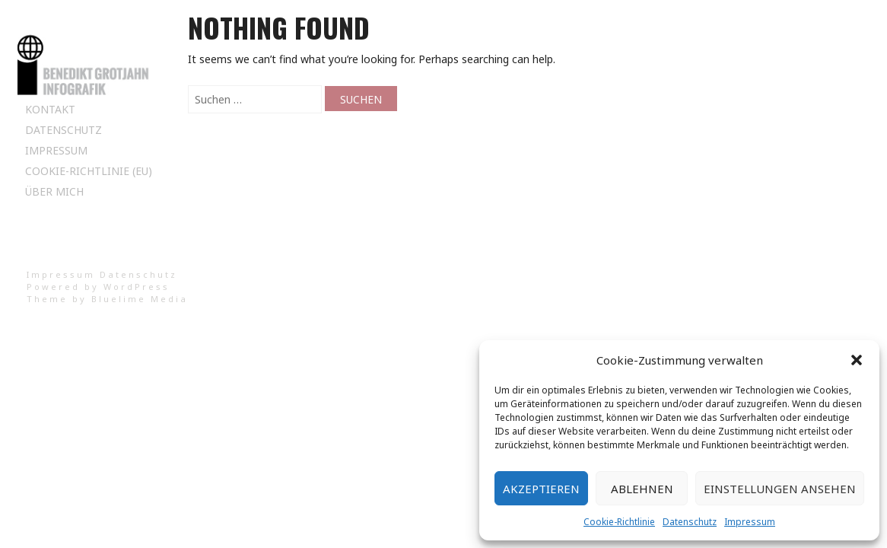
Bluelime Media (139, 298)
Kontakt (50, 109)
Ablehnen (642, 488)
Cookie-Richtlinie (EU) (88, 171)
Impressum (749, 521)
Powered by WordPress (98, 286)
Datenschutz (690, 521)
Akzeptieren (541, 488)
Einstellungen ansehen (780, 488)
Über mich (54, 191)
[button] (856, 360)
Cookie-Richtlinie (619, 521)
